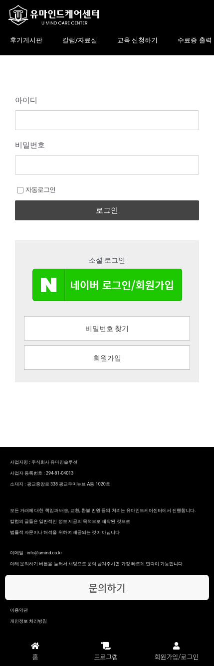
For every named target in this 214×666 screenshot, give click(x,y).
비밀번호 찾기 (107, 329)
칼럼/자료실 (79, 40)
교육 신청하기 (137, 40)
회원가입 (107, 358)
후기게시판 (26, 40)
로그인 (107, 210)
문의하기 (107, 587)
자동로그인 (36, 189)
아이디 (26, 100)
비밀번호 (30, 145)
